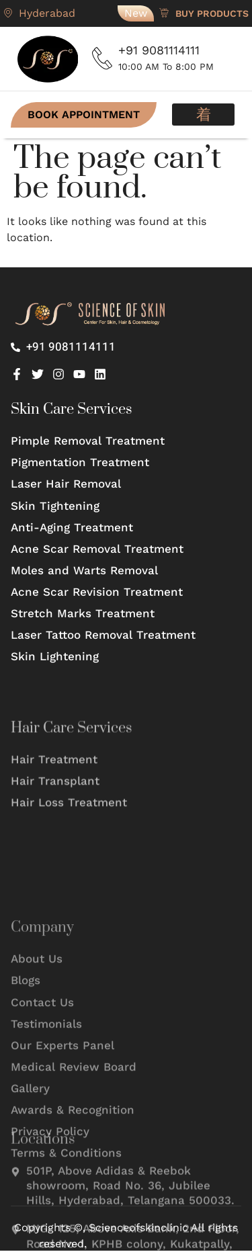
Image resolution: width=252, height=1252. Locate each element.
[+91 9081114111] (102, 58)
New (135, 13)
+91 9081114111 (159, 50)
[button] (203, 114)
